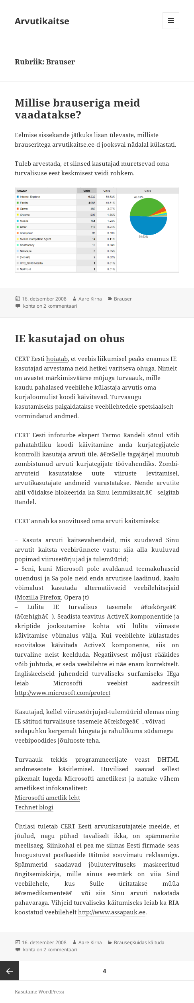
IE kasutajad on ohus (70, 338)
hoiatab (57, 359)
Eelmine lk (9, 970)
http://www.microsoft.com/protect (62, 692)
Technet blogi (34, 807)
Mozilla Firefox (39, 597)
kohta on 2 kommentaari (49, 306)
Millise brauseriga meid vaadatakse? (77, 108)
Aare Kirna (90, 298)
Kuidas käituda (148, 942)
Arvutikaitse (42, 21)
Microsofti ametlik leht (47, 797)
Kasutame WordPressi (39, 991)
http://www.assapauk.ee (111, 912)
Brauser (123, 298)
